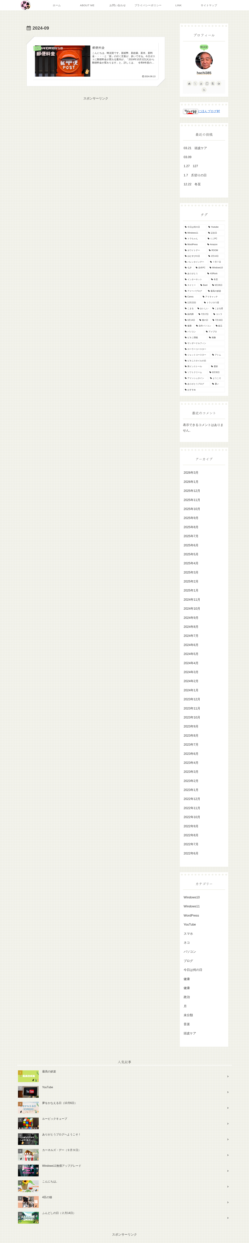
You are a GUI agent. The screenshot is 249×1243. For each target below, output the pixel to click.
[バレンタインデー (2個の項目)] (195, 262)
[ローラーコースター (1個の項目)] (204, 349)
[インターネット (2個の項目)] (196, 279)
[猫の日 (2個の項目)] (204, 320)
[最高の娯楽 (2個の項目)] (215, 291)
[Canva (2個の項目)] (191, 296)
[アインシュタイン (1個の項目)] (195, 378)
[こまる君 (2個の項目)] (218, 308)
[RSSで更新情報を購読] (204, 90)
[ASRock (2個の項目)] (215, 273)
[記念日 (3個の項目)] (216, 233)
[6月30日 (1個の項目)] (216, 372)
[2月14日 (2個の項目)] (216, 256)
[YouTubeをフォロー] (201, 83)
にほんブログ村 (201, 111)
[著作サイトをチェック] (189, 83)
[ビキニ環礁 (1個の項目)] (195, 337)
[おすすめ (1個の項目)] (204, 390)
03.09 (187, 157)
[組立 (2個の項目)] (219, 326)
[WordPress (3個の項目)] (194, 244)
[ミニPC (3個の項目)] (215, 238)
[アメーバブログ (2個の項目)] (194, 291)
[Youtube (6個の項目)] (216, 227)
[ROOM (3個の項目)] (216, 250)
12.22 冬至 (192, 184)
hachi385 (204, 73)
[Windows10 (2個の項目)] (216, 267)
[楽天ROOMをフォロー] (213, 83)
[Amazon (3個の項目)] (215, 244)
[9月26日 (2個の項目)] (218, 285)
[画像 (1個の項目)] (216, 337)
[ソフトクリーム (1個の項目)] (195, 372)
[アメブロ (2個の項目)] (214, 331)
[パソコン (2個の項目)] (193, 331)
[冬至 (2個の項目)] (217, 279)
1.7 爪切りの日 (195, 175)
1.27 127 (191, 166)
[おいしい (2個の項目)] (203, 308)
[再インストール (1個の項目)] (196, 366)
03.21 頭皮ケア (195, 148)
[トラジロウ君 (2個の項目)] (213, 302)
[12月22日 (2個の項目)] (192, 302)
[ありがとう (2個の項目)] (194, 273)
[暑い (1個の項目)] (218, 384)
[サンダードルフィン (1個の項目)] (204, 343)
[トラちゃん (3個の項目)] (194, 238)
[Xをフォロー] (195, 83)
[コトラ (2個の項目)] (218, 314)
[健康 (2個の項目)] (188, 326)
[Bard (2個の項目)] (204, 285)
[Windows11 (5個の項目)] (194, 233)
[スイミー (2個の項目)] (190, 285)
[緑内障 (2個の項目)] (189, 314)
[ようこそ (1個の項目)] (217, 378)
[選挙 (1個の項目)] (217, 366)
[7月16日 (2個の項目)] (218, 320)
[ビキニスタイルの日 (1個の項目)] (204, 360)
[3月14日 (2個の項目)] (190, 320)
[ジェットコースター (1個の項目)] (196, 355)
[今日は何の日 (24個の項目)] (194, 227)
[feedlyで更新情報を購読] (218, 83)
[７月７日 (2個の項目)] (217, 262)
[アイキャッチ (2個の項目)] (213, 296)
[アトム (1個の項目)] (218, 355)
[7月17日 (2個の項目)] (204, 314)
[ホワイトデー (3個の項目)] (195, 250)
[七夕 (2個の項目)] (188, 267)
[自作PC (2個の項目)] (200, 267)
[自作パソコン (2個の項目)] (204, 326)
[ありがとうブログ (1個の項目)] (196, 384)
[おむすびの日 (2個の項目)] (194, 256)
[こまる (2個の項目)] (189, 308)
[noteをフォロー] (207, 83)
